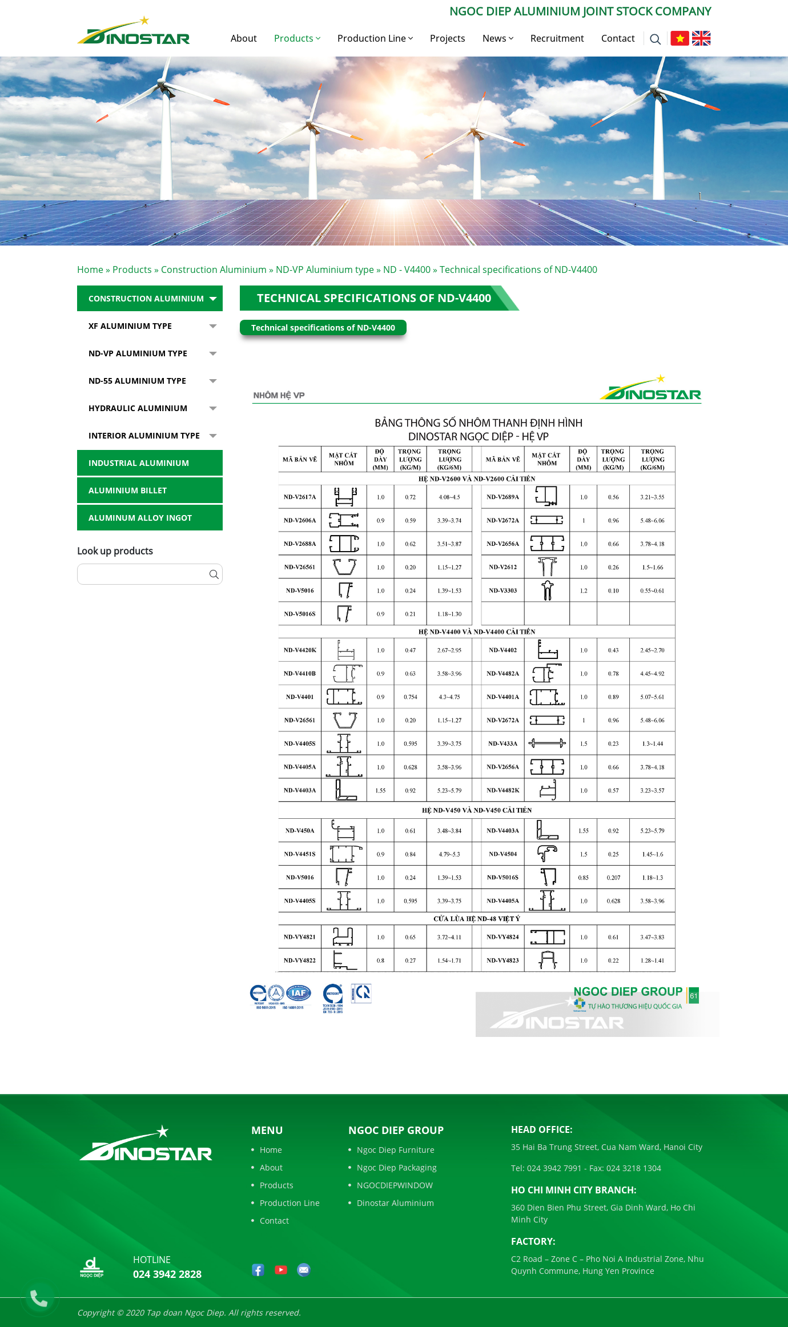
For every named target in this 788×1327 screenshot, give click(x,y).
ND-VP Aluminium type (325, 269)
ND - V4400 (407, 269)
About (244, 38)
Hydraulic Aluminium (138, 408)
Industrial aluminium (139, 462)
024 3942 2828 (167, 1274)
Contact (618, 38)
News (498, 38)
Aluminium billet (128, 490)
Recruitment (557, 38)
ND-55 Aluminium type (137, 380)
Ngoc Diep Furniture (391, 1149)
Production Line (375, 38)
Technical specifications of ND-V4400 (374, 297)
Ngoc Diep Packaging (392, 1167)
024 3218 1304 (632, 1168)
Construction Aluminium (214, 269)
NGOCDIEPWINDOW (390, 1185)
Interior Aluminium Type (144, 435)
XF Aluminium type (130, 325)
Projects (447, 38)
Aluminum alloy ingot (140, 517)
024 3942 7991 (553, 1168)
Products (297, 38)
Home (90, 269)
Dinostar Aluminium (391, 1202)
